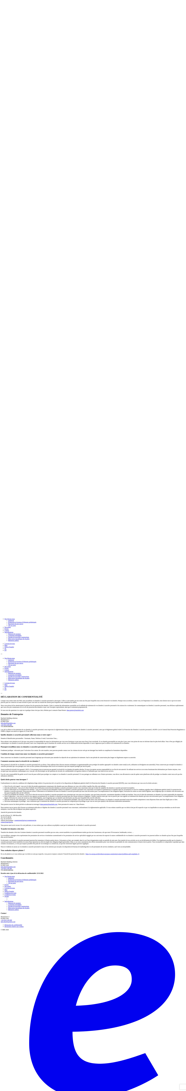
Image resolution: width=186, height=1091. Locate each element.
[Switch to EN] (5, 650)
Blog (5, 645)
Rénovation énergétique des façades (18, 639)
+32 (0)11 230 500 (6, 725)
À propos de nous (9, 643)
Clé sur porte (12, 625)
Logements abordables (14, 635)
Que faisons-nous (9, 619)
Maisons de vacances (14, 634)
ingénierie (11, 620)
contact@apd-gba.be (7, 822)
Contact (6, 630)
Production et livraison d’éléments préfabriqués (22, 622)
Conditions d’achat (10, 894)
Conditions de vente (10, 893)
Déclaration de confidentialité (13, 925)
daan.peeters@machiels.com (75, 710)
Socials (6, 896)
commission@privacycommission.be (25, 820)
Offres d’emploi (9, 647)
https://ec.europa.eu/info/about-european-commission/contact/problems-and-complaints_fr (112, 854)
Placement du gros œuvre (15, 624)
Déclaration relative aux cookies (14, 926)
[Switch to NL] (5, 648)
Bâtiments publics (13, 640)
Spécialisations (8, 632)
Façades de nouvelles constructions (18, 637)
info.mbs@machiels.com (8, 723)
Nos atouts (7, 627)
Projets (6, 629)
